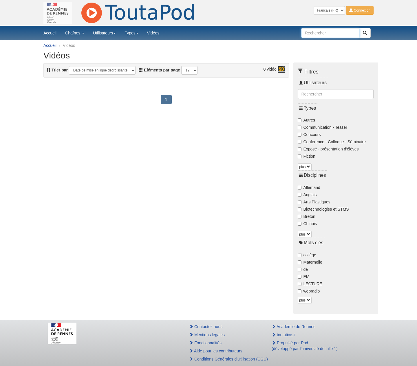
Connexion (359, 10)
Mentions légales (207, 334)
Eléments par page (159, 70)
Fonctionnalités (205, 343)
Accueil (49, 33)
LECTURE (310, 284)
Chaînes (74, 33)
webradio (309, 291)
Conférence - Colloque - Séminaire (332, 141)
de (303, 269)
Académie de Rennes (293, 326)
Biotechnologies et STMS (323, 209)
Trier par (57, 70)
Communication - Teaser (322, 127)
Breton (306, 216)
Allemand (309, 187)
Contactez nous (205, 326)
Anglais (307, 194)
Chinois (307, 223)
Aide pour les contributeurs (215, 351)
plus (304, 167)
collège (307, 255)
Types (131, 33)
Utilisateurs (104, 33)
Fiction (306, 156)
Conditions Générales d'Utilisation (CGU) (224, 359)
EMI (304, 276)
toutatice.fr (284, 334)
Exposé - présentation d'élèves (328, 149)
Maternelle (310, 262)
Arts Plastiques (314, 202)
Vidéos (153, 33)
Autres (306, 120)
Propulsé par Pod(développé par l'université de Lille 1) (305, 346)
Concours (309, 134)
